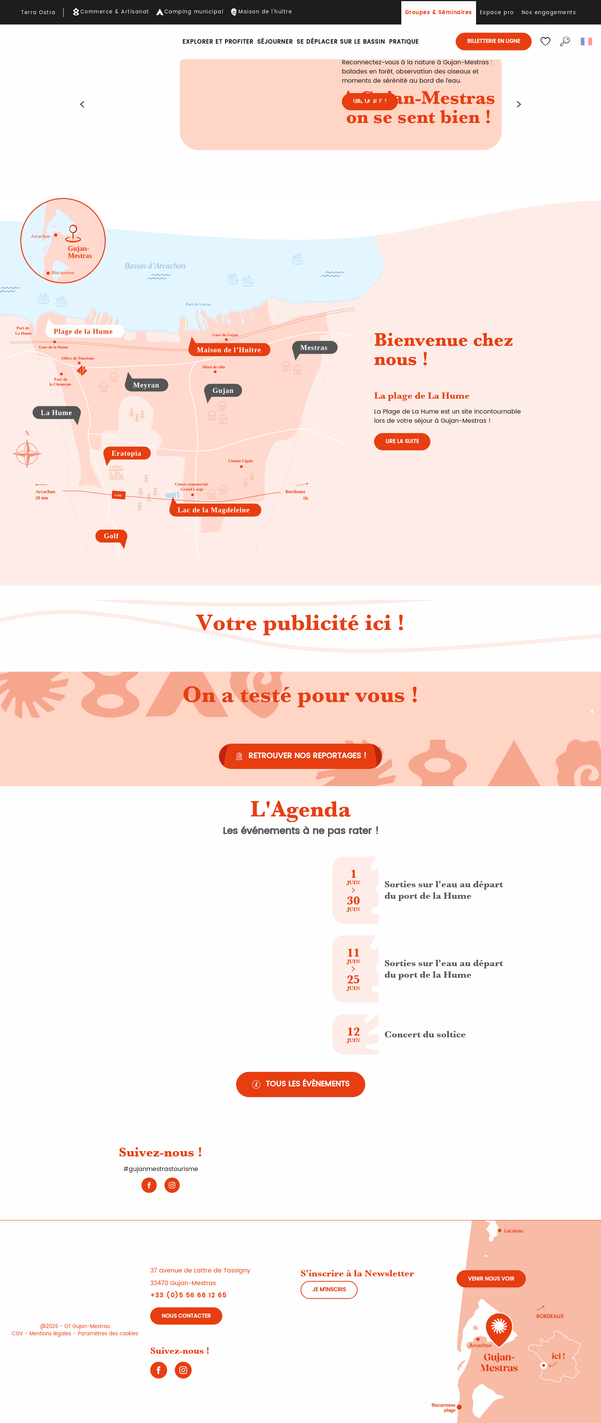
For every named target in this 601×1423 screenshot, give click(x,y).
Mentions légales (50, 1334)
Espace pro (497, 13)
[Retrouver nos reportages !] (300, 756)
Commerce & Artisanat (114, 12)
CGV (17, 1334)
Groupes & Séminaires (438, 13)
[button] (565, 41)
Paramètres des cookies (108, 1334)
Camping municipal (194, 12)
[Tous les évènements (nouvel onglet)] (300, 1084)
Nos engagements (549, 13)
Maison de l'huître (265, 12)
